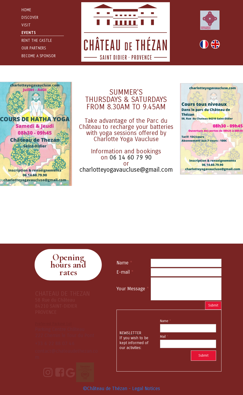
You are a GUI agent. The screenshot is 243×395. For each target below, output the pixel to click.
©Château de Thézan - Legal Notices (121, 388)
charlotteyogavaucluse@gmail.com (126, 169)
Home (26, 9)
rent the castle (37, 40)
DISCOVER (30, 17)
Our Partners (34, 48)
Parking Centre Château (59, 329)
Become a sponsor (39, 55)
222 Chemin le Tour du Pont (64, 335)
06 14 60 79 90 (131, 157)
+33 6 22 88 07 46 (54, 343)
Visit (26, 25)
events (29, 32)
